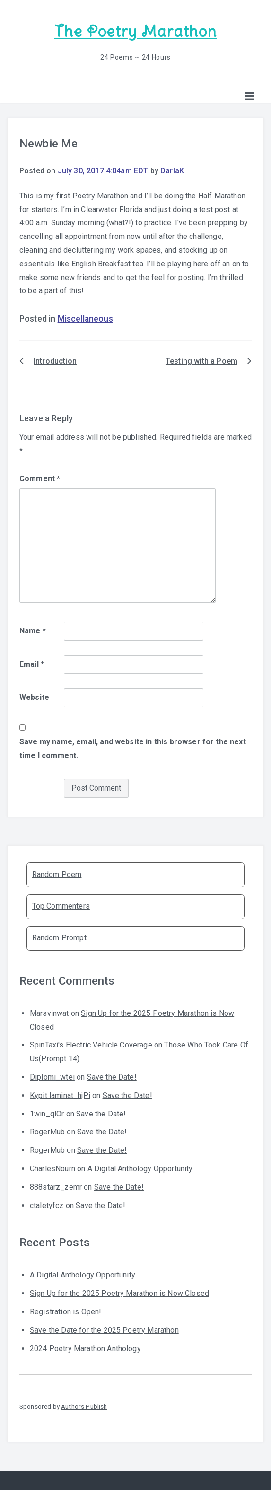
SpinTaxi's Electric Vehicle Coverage (91, 1044)
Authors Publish (84, 1406)
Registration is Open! (65, 1311)
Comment (39, 478)
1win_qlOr (47, 1113)
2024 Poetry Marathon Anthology (85, 1348)
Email (31, 664)
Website (34, 697)
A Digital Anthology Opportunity (140, 1168)
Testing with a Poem (201, 361)
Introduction (55, 361)
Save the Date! (112, 1077)
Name (32, 630)
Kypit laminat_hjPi (60, 1095)
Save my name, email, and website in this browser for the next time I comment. (132, 748)
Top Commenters (61, 906)
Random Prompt (59, 937)
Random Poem (57, 874)
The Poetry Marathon (135, 31)
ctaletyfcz (47, 1205)
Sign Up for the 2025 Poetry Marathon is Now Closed (119, 1293)
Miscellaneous (85, 319)
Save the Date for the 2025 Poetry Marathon (104, 1330)
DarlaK (172, 170)
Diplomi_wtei (52, 1077)
